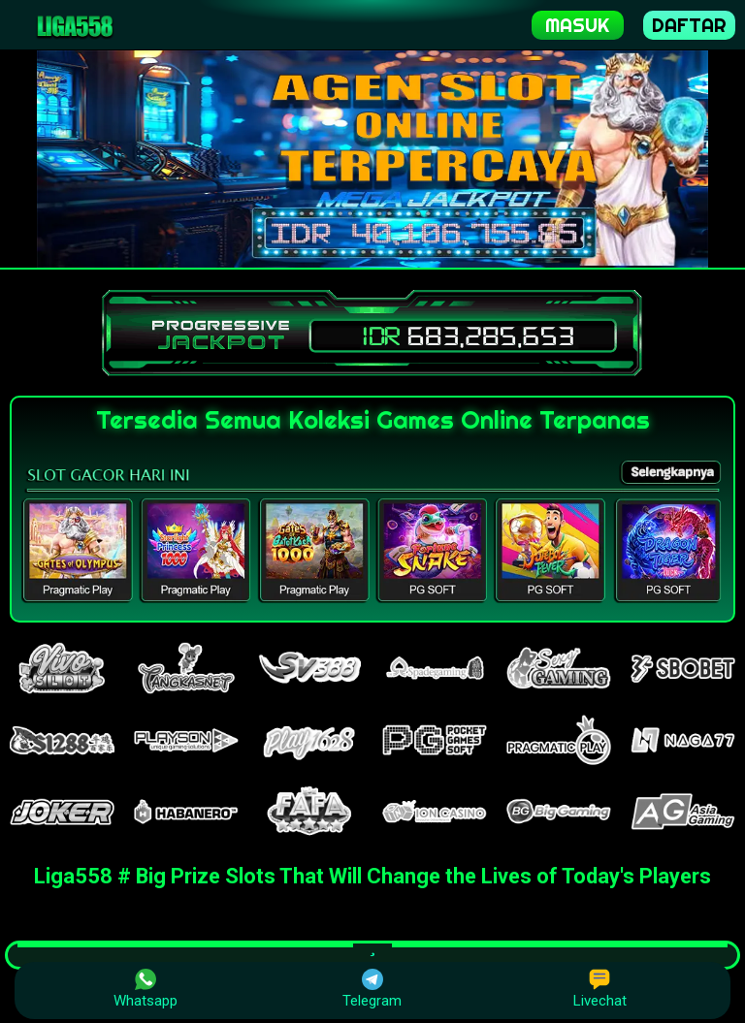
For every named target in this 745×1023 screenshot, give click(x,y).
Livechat (600, 989)
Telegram (372, 989)
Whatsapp (145, 989)
